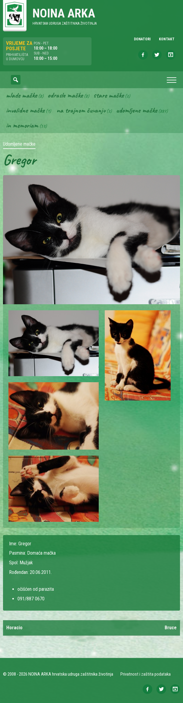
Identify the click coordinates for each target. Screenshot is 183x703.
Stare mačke (108, 95)
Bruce (171, 627)
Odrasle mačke (65, 95)
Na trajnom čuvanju (81, 110)
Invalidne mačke (25, 110)
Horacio (14, 627)
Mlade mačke (21, 95)
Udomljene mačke (136, 110)
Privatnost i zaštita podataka (145, 674)
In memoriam (22, 125)
